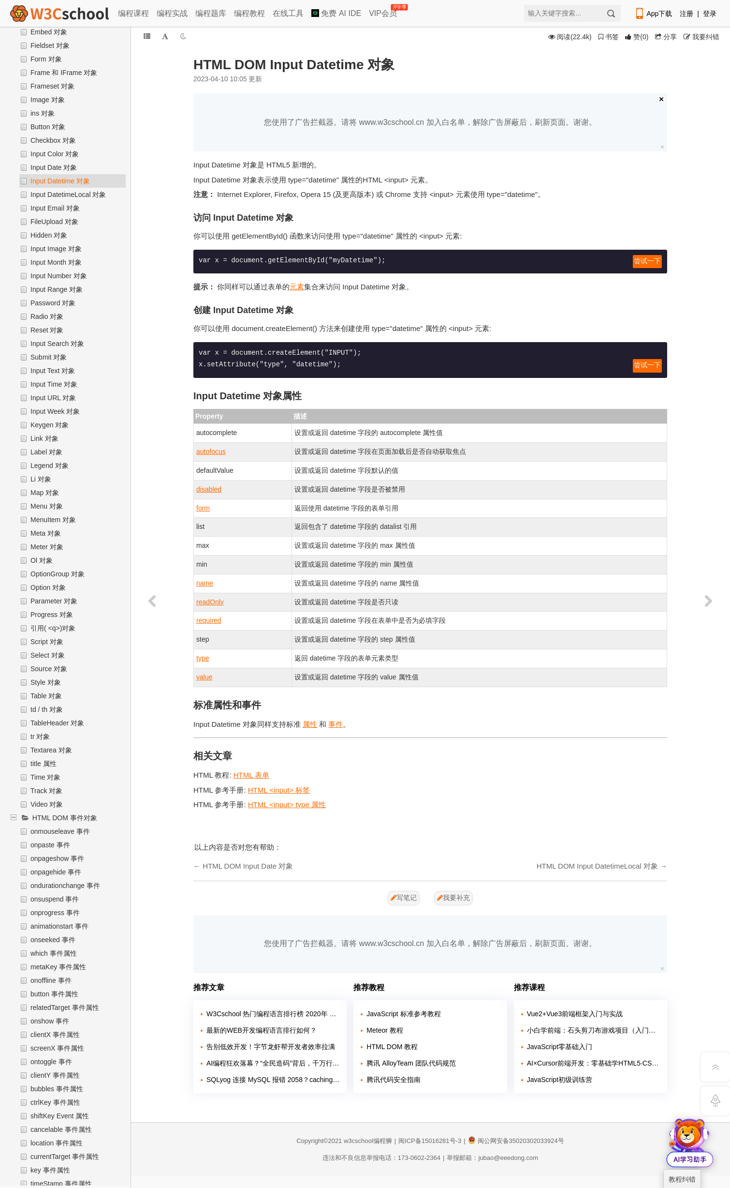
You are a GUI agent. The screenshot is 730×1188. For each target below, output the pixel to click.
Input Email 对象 (55, 208)
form (203, 508)
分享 (666, 37)
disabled (208, 489)
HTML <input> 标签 (279, 790)
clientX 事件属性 (55, 1034)
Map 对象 (44, 492)
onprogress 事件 (55, 913)
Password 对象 (52, 303)
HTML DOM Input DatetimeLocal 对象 (597, 866)
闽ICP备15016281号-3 (429, 1140)
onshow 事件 (49, 1021)
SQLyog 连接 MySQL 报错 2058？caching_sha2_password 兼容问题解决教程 (272, 1079)
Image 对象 (47, 100)
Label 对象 (46, 452)
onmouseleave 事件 (60, 831)
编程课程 (133, 13)
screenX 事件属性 (57, 1048)
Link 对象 (44, 438)
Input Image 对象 (56, 249)
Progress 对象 (51, 614)
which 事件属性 (53, 953)
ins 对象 (42, 113)
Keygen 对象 (49, 425)
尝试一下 (647, 261)
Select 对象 (47, 655)
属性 (310, 724)
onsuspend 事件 (54, 899)
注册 (686, 13)
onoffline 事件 (51, 980)
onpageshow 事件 (57, 858)
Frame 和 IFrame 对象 (63, 72)
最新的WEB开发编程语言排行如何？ (261, 1030)
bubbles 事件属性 (56, 1089)
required (208, 620)
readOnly (210, 602)
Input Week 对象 (55, 411)
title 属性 (43, 763)
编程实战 (172, 13)
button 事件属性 (54, 994)
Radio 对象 (46, 316)
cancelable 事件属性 (61, 1129)
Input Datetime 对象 (60, 181)
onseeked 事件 (52, 940)
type (202, 658)
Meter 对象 (46, 547)
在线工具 (288, 13)
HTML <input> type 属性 (287, 804)
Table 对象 (46, 696)
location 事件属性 (56, 1143)
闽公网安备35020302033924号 (516, 1140)
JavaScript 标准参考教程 (403, 1014)
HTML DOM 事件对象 (64, 818)
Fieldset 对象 (50, 45)
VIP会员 (383, 11)
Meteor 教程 (384, 1030)
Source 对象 (48, 669)
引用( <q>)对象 (52, 628)
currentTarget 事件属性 (64, 1156)
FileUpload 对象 (54, 222)
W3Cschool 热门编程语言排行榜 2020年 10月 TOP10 (272, 1014)
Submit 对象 (48, 357)
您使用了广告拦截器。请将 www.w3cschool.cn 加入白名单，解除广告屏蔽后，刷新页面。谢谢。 (430, 122)
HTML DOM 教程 (392, 1047)
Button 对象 (47, 127)
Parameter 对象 (53, 601)
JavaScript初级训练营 (559, 1079)
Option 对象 (48, 587)
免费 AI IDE (336, 13)
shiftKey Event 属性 (59, 1116)
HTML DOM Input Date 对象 (248, 866)
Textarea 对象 (51, 750)
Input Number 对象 (58, 276)
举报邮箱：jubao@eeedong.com (492, 1157)
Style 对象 (45, 682)
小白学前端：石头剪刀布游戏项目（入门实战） (593, 1030)
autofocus (211, 451)
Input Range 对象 (56, 289)
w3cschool (358, 1140)
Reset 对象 (46, 330)
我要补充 (453, 898)
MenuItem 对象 (53, 520)
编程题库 (210, 13)
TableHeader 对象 (57, 723)
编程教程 (249, 13)
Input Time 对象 (53, 384)
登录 (709, 13)
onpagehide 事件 (55, 872)
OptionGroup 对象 (57, 574)
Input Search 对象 (57, 343)
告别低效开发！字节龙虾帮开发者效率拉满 (270, 1047)
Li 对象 (40, 479)
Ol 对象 (41, 560)
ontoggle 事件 (51, 1062)
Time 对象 (45, 777)
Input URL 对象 (53, 398)
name (204, 583)
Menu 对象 (46, 506)
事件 (335, 724)
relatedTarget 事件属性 (64, 1007)
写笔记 (404, 898)
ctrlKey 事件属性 (55, 1102)
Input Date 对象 (53, 167)
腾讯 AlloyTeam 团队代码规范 (410, 1063)
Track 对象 (46, 791)
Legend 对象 (49, 465)
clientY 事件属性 (55, 1075)
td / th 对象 (46, 709)
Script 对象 (46, 642)
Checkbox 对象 (53, 140)
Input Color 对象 (54, 154)
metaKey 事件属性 (58, 967)
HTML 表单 (251, 775)
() (636, 37)
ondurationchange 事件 (65, 885)
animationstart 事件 (59, 926)
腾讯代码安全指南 (393, 1079)
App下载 (653, 13)
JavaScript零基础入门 (559, 1047)
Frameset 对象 (52, 86)
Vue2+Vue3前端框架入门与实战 (575, 1014)
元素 (297, 287)
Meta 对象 (45, 533)
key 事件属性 (50, 1170)
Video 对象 (46, 804)
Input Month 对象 (56, 262)
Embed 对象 (48, 32)
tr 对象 (40, 736)
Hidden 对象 (48, 235)
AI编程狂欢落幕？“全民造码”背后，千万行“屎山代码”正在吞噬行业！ (272, 1063)
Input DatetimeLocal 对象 (68, 194)
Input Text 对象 (52, 371)
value (204, 677)
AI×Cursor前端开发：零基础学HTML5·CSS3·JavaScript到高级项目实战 (593, 1063)
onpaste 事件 (50, 845)
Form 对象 (46, 59)
